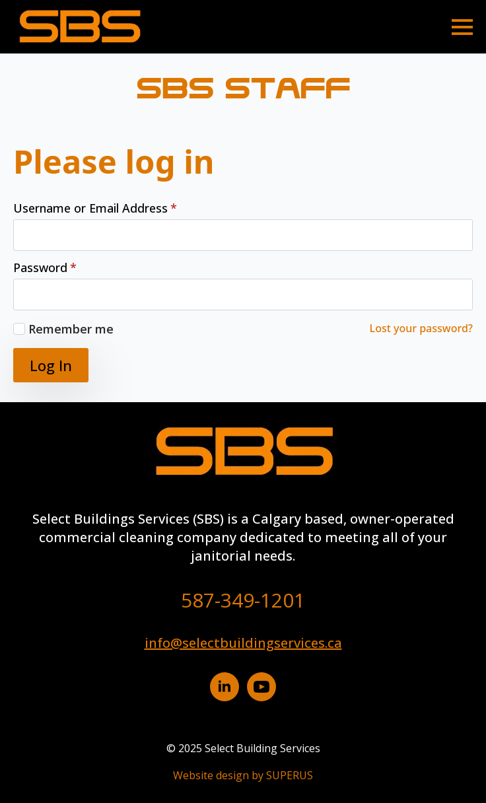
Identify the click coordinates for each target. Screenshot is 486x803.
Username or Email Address (95, 208)
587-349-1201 (243, 599)
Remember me (71, 329)
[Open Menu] (462, 27)
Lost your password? (421, 328)
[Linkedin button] (224, 686)
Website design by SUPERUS (243, 775)
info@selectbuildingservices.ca (243, 643)
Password (45, 267)
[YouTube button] (261, 686)
